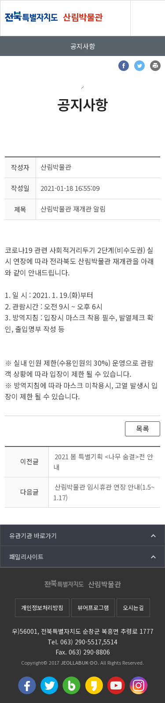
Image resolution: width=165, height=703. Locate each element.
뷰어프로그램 (93, 607)
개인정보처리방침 (42, 607)
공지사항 (82, 46)
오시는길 (133, 607)
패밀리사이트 (26, 556)
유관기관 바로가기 (33, 535)
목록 (142, 428)
